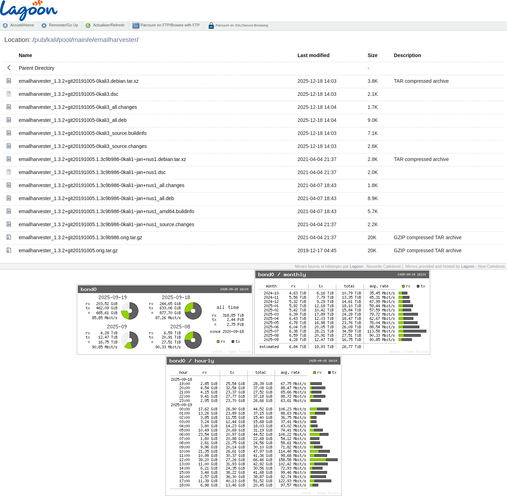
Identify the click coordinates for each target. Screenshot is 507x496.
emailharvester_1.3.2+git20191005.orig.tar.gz (68, 250)
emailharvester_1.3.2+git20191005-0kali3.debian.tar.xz (79, 81)
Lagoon (356, 266)
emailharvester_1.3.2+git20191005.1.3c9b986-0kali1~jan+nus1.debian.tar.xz (102, 159)
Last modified (314, 55)
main (80, 39)
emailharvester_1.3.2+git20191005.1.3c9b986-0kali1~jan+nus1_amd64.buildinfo (106, 211)
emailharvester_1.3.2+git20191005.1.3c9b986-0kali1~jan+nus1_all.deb (96, 198)
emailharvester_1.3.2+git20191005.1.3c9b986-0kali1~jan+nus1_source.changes (106, 224)
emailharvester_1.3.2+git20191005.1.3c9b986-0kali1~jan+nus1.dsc (92, 172)
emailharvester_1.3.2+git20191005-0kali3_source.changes (83, 146)
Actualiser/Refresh (108, 25)
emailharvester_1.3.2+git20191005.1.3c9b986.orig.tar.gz (80, 237)
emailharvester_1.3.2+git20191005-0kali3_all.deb (72, 120)
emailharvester (115, 39)
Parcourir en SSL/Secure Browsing (241, 25)
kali (52, 39)
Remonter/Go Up (63, 25)
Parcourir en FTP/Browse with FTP (169, 25)
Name (25, 55)
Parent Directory (36, 68)
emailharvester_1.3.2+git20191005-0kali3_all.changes (78, 107)
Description (407, 55)
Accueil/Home (22, 25)
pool (64, 39)
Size (372, 55)
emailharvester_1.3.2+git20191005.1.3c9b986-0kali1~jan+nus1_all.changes (101, 185)
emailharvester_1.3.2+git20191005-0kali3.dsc (68, 94)
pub (39, 39)
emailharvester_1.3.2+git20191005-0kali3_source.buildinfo (82, 133)
